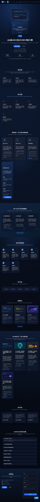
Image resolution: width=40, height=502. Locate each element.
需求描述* (25, 489)
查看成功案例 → (20, 32)
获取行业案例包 (20, 327)
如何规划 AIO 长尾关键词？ (7, 455)
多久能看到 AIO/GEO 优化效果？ (8, 452)
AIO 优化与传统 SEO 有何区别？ (8, 439)
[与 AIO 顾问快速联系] (36, 498)
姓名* (24, 475)
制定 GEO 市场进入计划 (20, 233)
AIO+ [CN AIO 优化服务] (4, 2)
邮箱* (24, 484)
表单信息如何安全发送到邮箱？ (8, 465)
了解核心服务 (24, 46)
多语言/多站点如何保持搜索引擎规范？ (9, 448)
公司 (24, 480)
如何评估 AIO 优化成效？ (7, 462)
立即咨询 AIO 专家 (16, 46)
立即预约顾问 (4, 489)
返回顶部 (10, 489)
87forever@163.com (6, 484)
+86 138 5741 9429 (6, 483)
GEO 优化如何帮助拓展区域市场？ (8, 445)
